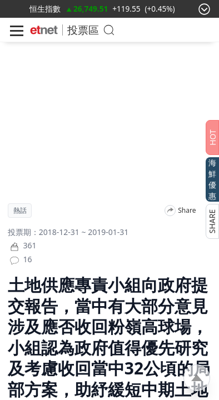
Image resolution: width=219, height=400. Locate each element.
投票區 (83, 29)
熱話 (20, 210)
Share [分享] (187, 210)
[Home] (44, 30)
